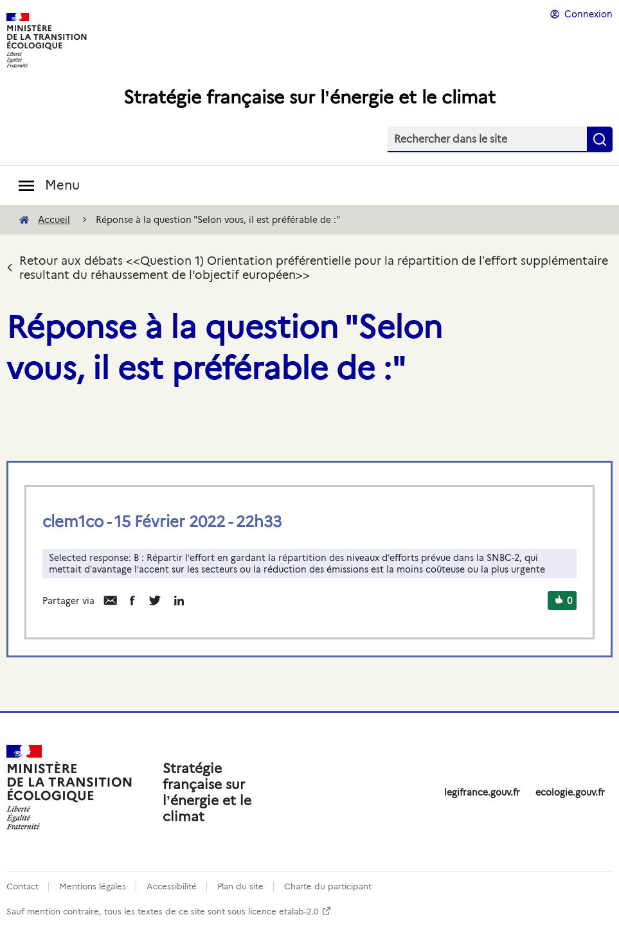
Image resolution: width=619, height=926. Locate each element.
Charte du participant (328, 886)
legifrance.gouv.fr (482, 792)
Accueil (54, 220)
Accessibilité (172, 886)
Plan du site (240, 886)
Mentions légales (92, 886)
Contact (22, 886)
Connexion (588, 14)
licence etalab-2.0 (283, 911)
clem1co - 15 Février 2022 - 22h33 (162, 521)
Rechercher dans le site (450, 139)
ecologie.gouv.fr (570, 792)
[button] (558, 601)
